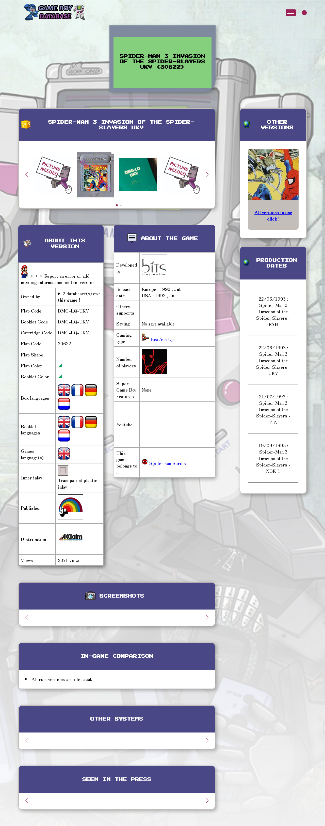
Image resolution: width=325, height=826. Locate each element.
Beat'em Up (161, 339)
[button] (207, 174)
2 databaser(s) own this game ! (79, 296)
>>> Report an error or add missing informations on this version (57, 278)
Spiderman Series (164, 463)
